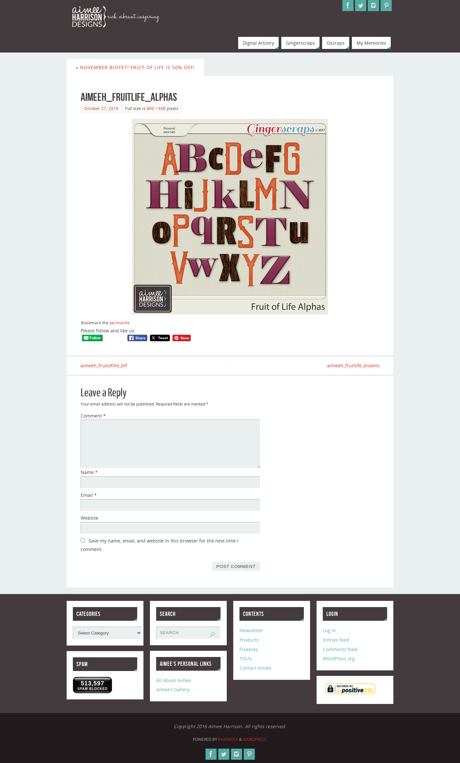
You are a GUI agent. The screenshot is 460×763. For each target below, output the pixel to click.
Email (89, 495)
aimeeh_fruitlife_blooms (353, 365)
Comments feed (340, 649)
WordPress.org (339, 659)
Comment (93, 416)
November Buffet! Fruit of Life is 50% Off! (135, 67)
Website (89, 518)
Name (89, 472)
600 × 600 (156, 108)
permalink (120, 322)
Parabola (228, 739)
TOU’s (245, 659)
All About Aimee (173, 680)
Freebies (248, 649)
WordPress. (255, 739)
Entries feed (336, 640)
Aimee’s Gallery (172, 690)
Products (249, 640)
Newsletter (251, 630)
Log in (329, 630)
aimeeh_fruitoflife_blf (104, 365)
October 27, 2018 (101, 108)
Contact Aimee (255, 668)
